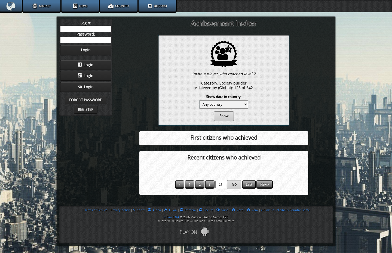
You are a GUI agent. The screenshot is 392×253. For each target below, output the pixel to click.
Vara (252, 210)
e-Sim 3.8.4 (171, 217)
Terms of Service (96, 210)
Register (85, 110)
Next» (264, 184)
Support (139, 210)
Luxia (170, 210)
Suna (222, 210)
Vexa (237, 210)
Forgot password (85, 100)
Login (85, 65)
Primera (188, 210)
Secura (206, 210)
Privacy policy (120, 210)
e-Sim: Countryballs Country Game (285, 210)
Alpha (154, 210)
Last (249, 184)
